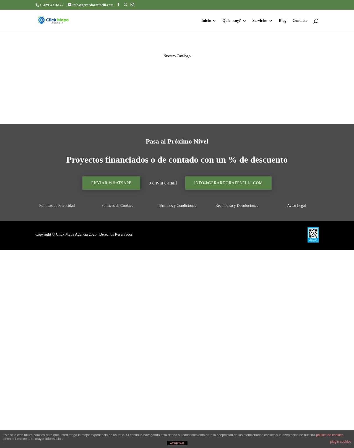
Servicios (260, 21)
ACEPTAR (177, 443)
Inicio (206, 21)
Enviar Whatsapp (111, 183)
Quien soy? (231, 21)
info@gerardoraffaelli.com (228, 183)
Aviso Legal (296, 206)
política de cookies (329, 435)
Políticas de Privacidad (57, 206)
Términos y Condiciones (177, 206)
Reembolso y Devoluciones (236, 206)
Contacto (300, 21)
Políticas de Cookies (117, 206)
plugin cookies (340, 442)
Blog (282, 21)
